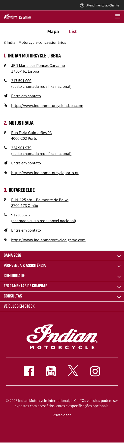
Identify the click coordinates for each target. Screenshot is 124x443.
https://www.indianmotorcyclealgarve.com (48, 239)
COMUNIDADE (14, 276)
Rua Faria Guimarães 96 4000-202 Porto (31, 135)
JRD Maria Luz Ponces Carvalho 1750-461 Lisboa (38, 68)
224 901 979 (41, 150)
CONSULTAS (13, 296)
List (73, 31)
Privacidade (62, 414)
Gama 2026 (12, 255)
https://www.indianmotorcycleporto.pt (45, 172)
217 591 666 (41, 83)
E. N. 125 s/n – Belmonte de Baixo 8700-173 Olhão (39, 202)
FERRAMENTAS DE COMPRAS (25, 286)
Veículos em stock (19, 306)
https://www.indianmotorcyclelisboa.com (47, 105)
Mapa (53, 31)
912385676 (43, 217)
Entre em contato (26, 95)
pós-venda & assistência (25, 265)
